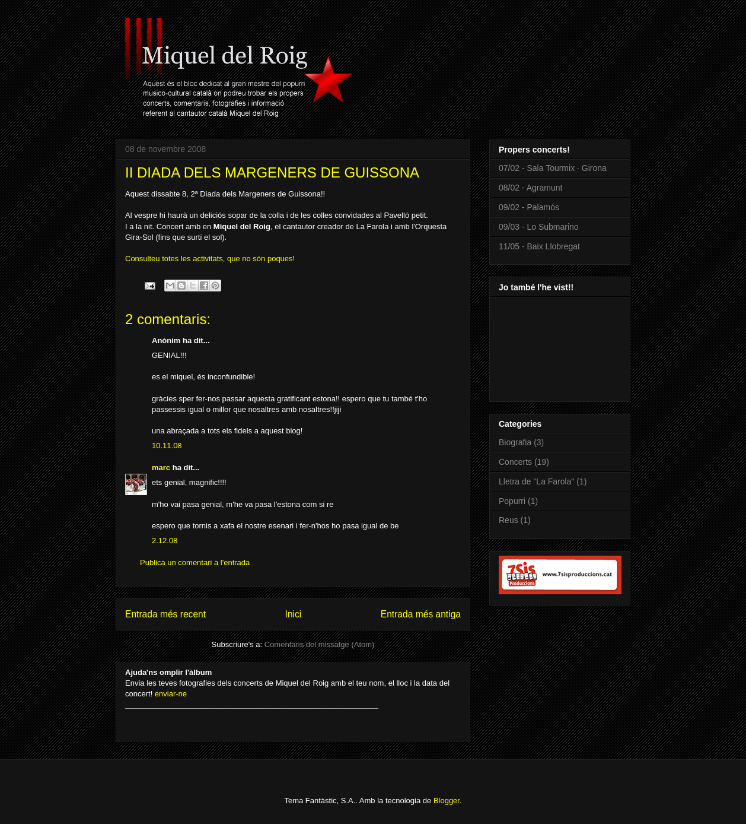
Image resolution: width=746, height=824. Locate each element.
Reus (508, 520)
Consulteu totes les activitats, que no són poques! (210, 258)
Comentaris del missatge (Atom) (319, 644)
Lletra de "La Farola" (536, 481)
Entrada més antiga (421, 614)
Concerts (515, 462)
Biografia (515, 442)
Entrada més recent (165, 614)
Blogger (446, 800)
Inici (293, 614)
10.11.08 (167, 445)
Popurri (512, 501)
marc (161, 467)
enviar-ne (171, 693)
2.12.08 (164, 540)
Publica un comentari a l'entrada (195, 562)
